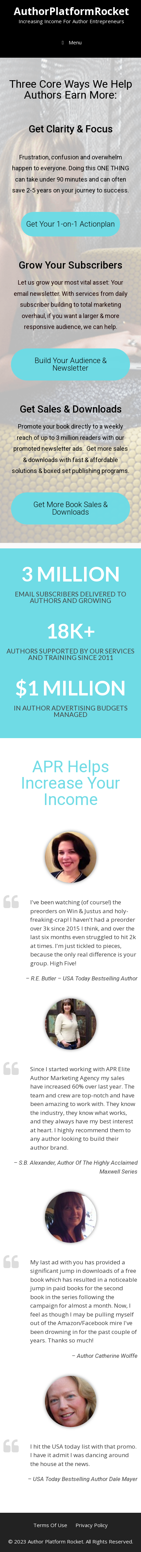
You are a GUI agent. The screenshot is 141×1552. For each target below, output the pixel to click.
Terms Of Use (50, 1525)
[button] (70, 224)
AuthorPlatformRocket (71, 11)
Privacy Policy (91, 1525)
